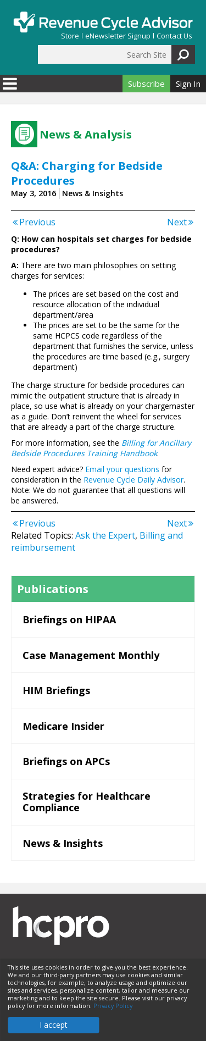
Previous (33, 222)
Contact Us (174, 36)
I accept (54, 1025)
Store (70, 36)
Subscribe (146, 83)
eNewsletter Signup (118, 36)
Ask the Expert (105, 535)
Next (181, 222)
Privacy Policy (112, 1006)
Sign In (188, 83)
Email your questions (122, 469)
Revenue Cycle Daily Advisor (133, 479)
